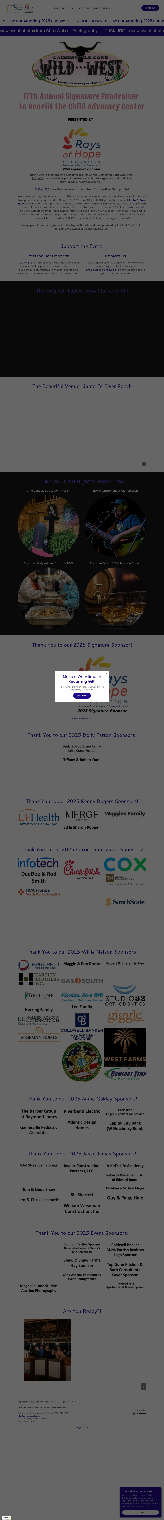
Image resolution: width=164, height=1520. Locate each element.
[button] (6, 1518)
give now (82, 696)
